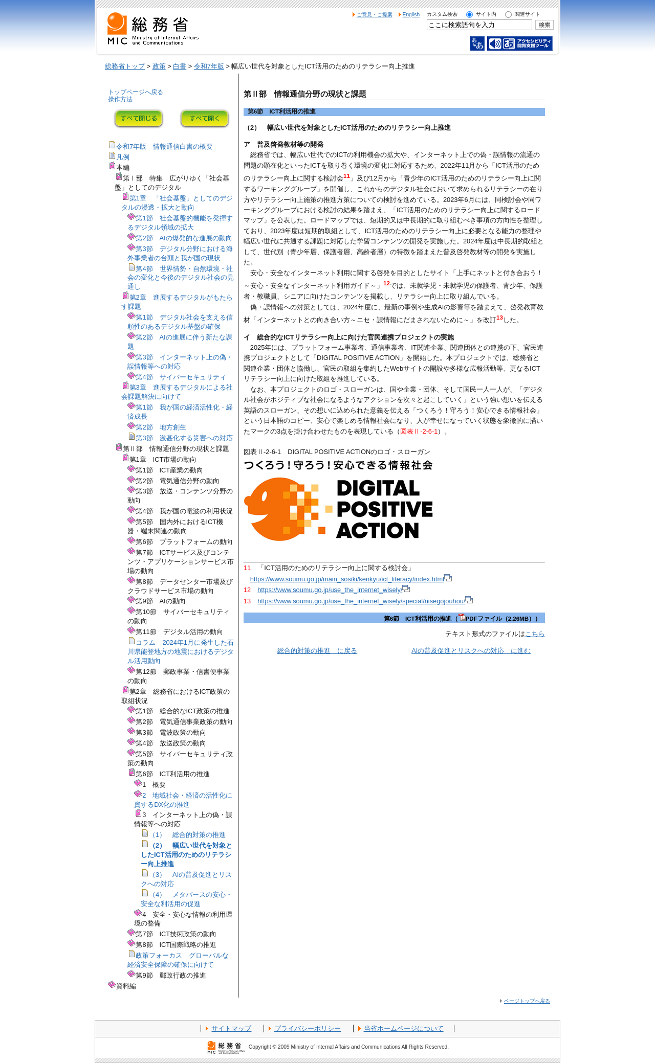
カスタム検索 (442, 14)
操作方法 (120, 99)
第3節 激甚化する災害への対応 (184, 438)
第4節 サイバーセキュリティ (181, 377)
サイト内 (486, 14)
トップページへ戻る (135, 92)
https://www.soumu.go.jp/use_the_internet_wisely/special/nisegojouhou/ (365, 601)
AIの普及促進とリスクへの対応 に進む (471, 650)
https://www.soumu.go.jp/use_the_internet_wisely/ (333, 590)
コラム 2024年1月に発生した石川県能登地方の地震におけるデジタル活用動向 (180, 652)
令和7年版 (209, 66)
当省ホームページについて (404, 1028)
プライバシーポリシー (307, 1028)
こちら (535, 634)
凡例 (122, 157)
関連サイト (527, 14)
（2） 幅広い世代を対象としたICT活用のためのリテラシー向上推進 (186, 855)
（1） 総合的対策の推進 (187, 835)
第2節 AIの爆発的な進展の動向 (184, 238)
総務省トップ (125, 66)
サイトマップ (231, 1028)
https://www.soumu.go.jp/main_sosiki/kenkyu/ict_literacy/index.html (351, 579)
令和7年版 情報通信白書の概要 (164, 146)
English (411, 14)
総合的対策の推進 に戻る (317, 650)
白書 (179, 66)
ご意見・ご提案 (374, 14)
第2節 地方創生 (161, 427)
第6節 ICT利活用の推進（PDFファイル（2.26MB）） (462, 619)
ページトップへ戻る (527, 1001)
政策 (159, 66)
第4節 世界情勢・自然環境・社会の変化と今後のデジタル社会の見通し (180, 278)
